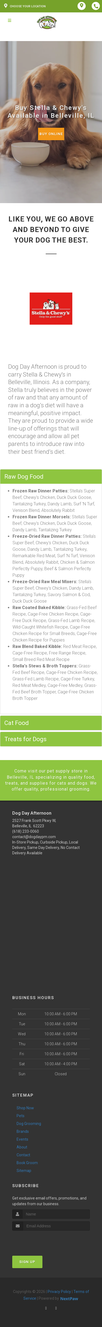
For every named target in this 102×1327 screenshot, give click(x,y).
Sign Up (27, 1262)
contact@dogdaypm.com (34, 837)
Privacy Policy (59, 1291)
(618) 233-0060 (25, 831)
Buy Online (51, 134)
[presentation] (41, 1240)
